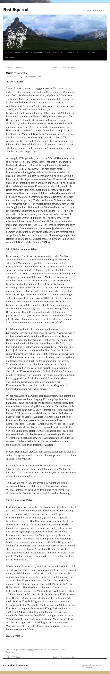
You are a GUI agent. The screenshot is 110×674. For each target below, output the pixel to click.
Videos (47, 52)
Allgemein (30, 650)
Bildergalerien (36, 52)
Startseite (8, 52)
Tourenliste (69, 52)
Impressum (9, 58)
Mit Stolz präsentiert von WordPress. (93, 666)
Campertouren (89, 52)
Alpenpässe (57, 52)
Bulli (78, 52)
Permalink (9, 652)
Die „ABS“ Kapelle (14, 67)
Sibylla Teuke (37, 77)
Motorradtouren (21, 52)
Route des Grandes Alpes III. (64, 67)
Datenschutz (24, 665)
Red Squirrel (15, 9)
